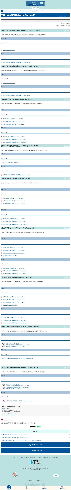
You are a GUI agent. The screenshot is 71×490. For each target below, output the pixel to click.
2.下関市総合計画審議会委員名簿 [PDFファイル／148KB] (18, 344)
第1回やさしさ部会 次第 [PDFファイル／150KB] (14, 302)
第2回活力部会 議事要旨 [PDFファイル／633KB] (14, 268)
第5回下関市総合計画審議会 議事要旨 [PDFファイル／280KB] (16, 62)
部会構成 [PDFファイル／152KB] (10, 255)
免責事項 (39, 457)
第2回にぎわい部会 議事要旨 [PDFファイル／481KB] (14, 270)
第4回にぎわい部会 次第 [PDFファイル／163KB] (14, 121)
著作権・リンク (24, 457)
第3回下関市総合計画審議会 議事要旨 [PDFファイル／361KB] (16, 174)
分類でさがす (12, 10)
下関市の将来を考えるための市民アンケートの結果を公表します (15, 437)
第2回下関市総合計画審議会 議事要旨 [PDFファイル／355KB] (19, 358)
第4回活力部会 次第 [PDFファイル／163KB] (13, 118)
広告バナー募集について (54, 457)
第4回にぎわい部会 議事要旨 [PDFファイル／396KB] (14, 139)
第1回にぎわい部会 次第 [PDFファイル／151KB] (14, 299)
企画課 (3, 408)
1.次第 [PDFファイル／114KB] (12, 343)
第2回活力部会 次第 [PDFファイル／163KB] (13, 247)
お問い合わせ (45, 457)
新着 (27, 488)
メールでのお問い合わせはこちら (9, 413)
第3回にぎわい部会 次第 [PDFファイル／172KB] (14, 200)
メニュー (9, 487)
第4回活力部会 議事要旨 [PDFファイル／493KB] (14, 136)
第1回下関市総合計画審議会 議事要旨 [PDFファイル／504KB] (19, 400)
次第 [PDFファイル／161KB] (12, 162)
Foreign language (35, 7)
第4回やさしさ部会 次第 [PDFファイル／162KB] (14, 124)
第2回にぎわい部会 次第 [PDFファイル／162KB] (14, 250)
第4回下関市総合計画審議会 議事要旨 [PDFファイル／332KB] (16, 95)
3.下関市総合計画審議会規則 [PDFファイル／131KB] (17, 387)
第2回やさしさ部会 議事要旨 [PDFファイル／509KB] (14, 273)
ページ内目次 (35, 20)
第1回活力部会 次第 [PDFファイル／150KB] (13, 296)
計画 (28, 10)
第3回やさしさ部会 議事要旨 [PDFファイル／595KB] (14, 224)
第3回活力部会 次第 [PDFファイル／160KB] (13, 198)
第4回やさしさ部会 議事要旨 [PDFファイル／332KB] (14, 142)
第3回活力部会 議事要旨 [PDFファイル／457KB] (14, 218)
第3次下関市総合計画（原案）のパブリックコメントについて (14, 434)
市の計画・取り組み (22, 10)
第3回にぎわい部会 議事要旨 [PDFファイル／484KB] (14, 221)
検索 (44, 488)
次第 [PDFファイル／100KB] (9, 50)
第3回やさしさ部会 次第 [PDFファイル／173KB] (14, 203)
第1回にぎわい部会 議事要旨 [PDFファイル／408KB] (14, 320)
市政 (17, 10)
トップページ (6, 10)
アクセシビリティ (15, 457)
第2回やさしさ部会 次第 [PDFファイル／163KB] (14, 253)
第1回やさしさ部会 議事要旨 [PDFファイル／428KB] (14, 323)
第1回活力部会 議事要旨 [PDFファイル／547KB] (14, 317)
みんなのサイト (62, 488)
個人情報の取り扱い (32, 457)
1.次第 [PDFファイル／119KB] (12, 384)
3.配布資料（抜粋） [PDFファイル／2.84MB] (15, 346)
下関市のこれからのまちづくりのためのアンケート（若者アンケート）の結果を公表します (21, 440)
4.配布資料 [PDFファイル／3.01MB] (13, 388)
